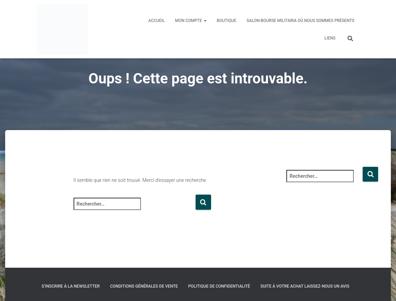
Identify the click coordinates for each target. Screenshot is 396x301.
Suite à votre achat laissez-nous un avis (304, 286)
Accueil (156, 20)
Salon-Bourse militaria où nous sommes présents (300, 20)
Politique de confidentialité (219, 286)
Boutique (226, 20)
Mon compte (190, 20)
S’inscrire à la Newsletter (71, 286)
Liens (330, 38)
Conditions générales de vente (144, 286)
